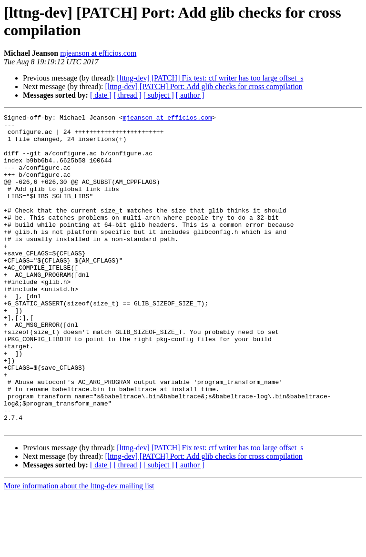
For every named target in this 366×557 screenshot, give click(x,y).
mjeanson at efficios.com (98, 53)
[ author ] (190, 95)
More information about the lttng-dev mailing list (79, 549)
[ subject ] (158, 95)
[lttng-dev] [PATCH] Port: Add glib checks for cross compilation (203, 86)
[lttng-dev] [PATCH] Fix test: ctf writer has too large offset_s (210, 78)
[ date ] (101, 95)
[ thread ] (127, 95)
